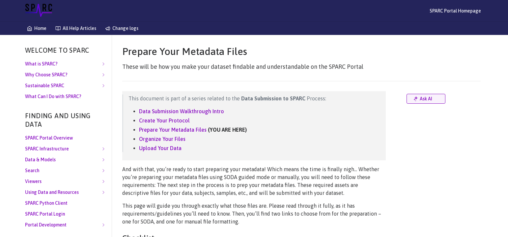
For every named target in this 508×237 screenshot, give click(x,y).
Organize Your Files (162, 139)
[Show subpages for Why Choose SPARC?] (103, 74)
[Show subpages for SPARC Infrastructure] (103, 148)
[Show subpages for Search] (103, 170)
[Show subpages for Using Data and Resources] (103, 192)
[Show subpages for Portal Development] (103, 224)
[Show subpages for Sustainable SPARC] (103, 85)
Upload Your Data (160, 148)
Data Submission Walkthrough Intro (181, 111)
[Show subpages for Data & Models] (103, 159)
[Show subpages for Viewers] (103, 181)
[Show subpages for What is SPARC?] (103, 63)
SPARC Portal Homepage (455, 10)
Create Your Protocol (164, 120)
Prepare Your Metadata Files (173, 130)
